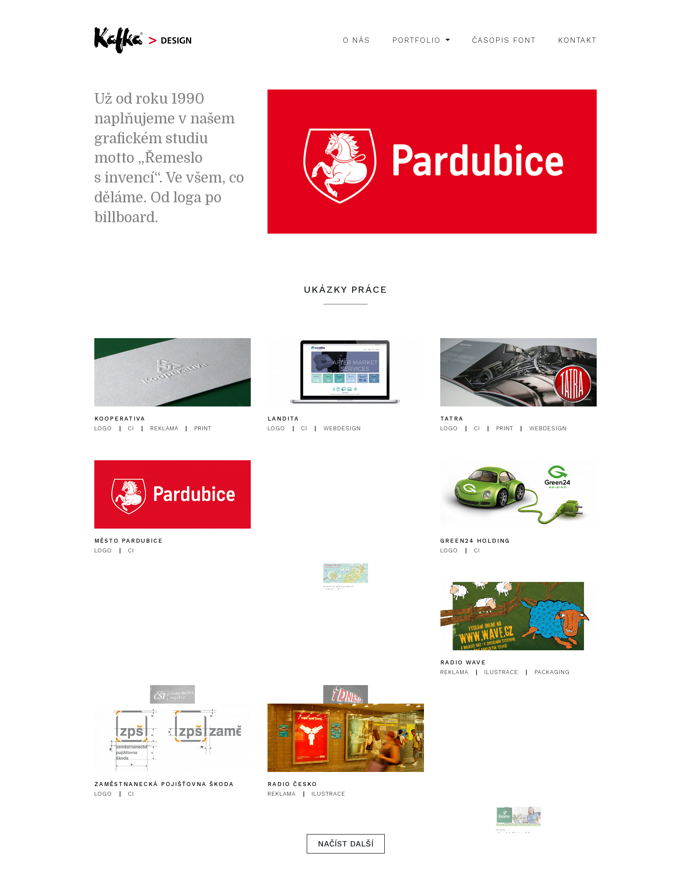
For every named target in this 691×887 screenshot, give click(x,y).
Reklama (164, 428)
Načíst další (346, 843)
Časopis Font (504, 40)
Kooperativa (119, 419)
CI (131, 428)
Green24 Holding (475, 540)
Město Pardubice (128, 540)
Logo (103, 428)
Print (203, 428)
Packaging (552, 672)
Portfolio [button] (418, 40)
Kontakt (577, 40)
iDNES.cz (336, 701)
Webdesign (341, 428)
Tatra (452, 419)
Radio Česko (292, 784)
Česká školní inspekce (168, 701)
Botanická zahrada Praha (342, 580)
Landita (283, 419)
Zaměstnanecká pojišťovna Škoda (164, 784)
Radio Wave (463, 662)
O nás (356, 40)
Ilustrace (336, 581)
